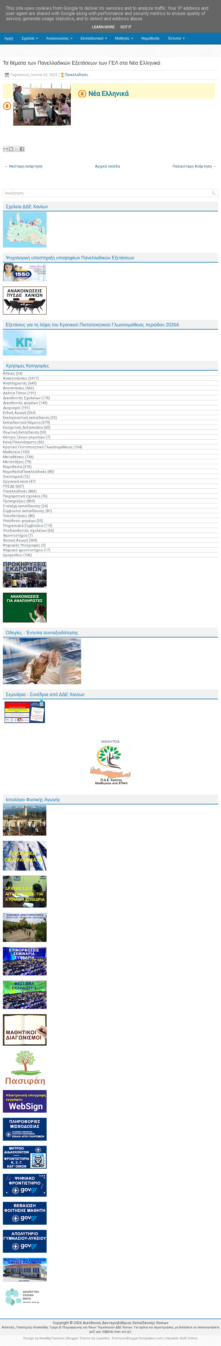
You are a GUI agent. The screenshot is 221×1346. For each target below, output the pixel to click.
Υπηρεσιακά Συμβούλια (23, 525)
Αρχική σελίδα (107, 166)
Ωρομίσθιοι (12, 555)
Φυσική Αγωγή (15, 540)
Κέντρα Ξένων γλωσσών (24, 437)
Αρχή (8, 38)
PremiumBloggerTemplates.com (137, 1338)
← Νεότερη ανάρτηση (23, 166)
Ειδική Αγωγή (14, 412)
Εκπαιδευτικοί (96, 36)
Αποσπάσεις (13, 388)
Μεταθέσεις (13, 457)
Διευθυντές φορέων (20, 403)
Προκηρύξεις (14, 501)
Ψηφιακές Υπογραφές (21, 545)
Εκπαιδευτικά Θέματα (22, 422)
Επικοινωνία (50, 51)
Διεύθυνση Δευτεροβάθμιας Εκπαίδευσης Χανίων (125, 1323)
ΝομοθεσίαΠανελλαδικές (25, 471)
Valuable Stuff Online (181, 1338)
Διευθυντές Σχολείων (22, 398)
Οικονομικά (12, 476)
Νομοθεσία (150, 38)
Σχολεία (32, 36)
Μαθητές (126, 36)
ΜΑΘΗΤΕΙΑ (110, 741)
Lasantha (102, 1338)
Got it (125, 27)
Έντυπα (178, 36)
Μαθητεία (11, 452)
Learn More (103, 27)
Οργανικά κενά (15, 481)
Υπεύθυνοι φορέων (19, 520)
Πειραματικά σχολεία (21, 496)
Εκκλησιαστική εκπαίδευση (26, 417)
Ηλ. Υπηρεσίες (20, 48)
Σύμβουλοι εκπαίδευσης (24, 511)
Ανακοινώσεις (61, 36)
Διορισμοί (11, 408)
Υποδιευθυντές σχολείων (25, 530)
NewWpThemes (51, 1338)
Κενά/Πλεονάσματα (20, 442)
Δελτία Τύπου (14, 393)
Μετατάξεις (13, 462)
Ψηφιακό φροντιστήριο (23, 550)
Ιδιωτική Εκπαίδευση (21, 432)
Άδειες (9, 373)
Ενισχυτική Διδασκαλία (23, 427)
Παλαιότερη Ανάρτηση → (194, 166)
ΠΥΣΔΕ (9, 486)
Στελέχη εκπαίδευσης (22, 506)
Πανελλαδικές (76, 75)
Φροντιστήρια (15, 535)
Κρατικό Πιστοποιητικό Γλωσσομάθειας (38, 447)
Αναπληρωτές (15, 383)
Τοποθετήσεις (15, 516)
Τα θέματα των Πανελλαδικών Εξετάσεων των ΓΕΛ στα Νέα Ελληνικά (81, 63)
